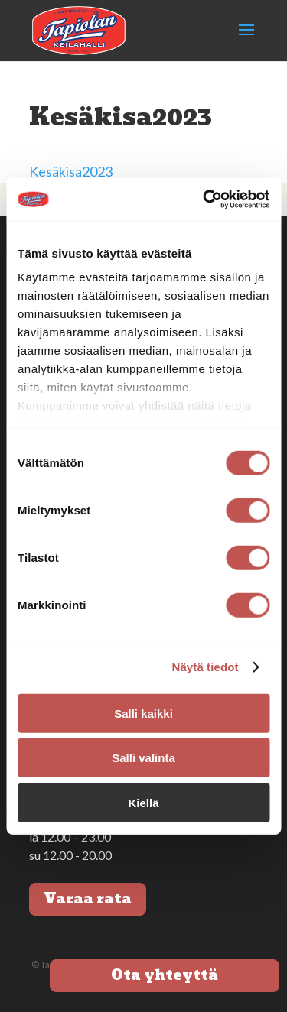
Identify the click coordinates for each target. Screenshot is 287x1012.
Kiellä (143, 802)
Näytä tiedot (205, 666)
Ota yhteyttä (164, 975)
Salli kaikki (143, 712)
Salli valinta (143, 757)
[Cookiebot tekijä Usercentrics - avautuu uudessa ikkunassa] (204, 199)
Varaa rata (88, 898)
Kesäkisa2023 (71, 171)
